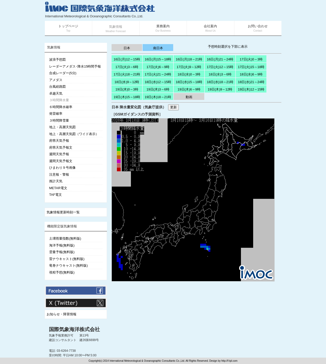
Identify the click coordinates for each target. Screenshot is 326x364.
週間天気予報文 (60, 161)
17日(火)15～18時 (251, 67)
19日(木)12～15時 (251, 89)
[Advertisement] (220, 10)
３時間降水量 (59, 100)
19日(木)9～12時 (220, 89)
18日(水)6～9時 (251, 74)
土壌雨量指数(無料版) (65, 238)
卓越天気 (55, 93)
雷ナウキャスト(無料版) (67, 259)
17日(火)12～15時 (220, 67)
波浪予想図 (57, 59)
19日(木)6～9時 (189, 89)
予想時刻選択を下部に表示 (228, 46)
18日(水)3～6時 (220, 74)
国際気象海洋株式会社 (74, 329)
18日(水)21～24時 (251, 82)
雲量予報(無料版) (62, 252)
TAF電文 (55, 195)
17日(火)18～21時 (127, 74)
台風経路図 (57, 86)
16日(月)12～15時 (127, 59)
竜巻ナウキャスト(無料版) (68, 265)
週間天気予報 (59, 154)
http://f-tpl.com (229, 360)
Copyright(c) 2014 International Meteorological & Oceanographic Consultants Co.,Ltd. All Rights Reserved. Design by (155, 360)
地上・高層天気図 (62, 127)
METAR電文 (58, 188)
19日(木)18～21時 (158, 97)
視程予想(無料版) (62, 272)
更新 (173, 107)
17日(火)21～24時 (158, 74)
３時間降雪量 (59, 120)
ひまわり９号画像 (62, 168)
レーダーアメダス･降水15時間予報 (75, 66)
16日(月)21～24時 (220, 59)
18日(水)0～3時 (189, 74)
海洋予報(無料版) (62, 245)
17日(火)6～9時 (157, 67)
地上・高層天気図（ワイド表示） (74, 134)
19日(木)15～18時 (127, 97)
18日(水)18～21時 (220, 82)
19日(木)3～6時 (157, 89)
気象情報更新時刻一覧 (63, 212)
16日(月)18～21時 (189, 59)
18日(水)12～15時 (158, 82)
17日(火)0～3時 (251, 59)
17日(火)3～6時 (126, 67)
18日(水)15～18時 (189, 82)
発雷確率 (55, 113)
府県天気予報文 (60, 147)
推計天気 (55, 181)
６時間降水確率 (60, 107)
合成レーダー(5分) (62, 73)
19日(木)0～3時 (126, 89)
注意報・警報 (59, 174)
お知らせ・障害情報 (61, 314)
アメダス (55, 80)
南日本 (158, 48)
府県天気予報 (59, 140)
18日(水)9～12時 (127, 82)
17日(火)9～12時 (189, 67)
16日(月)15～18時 (158, 59)
